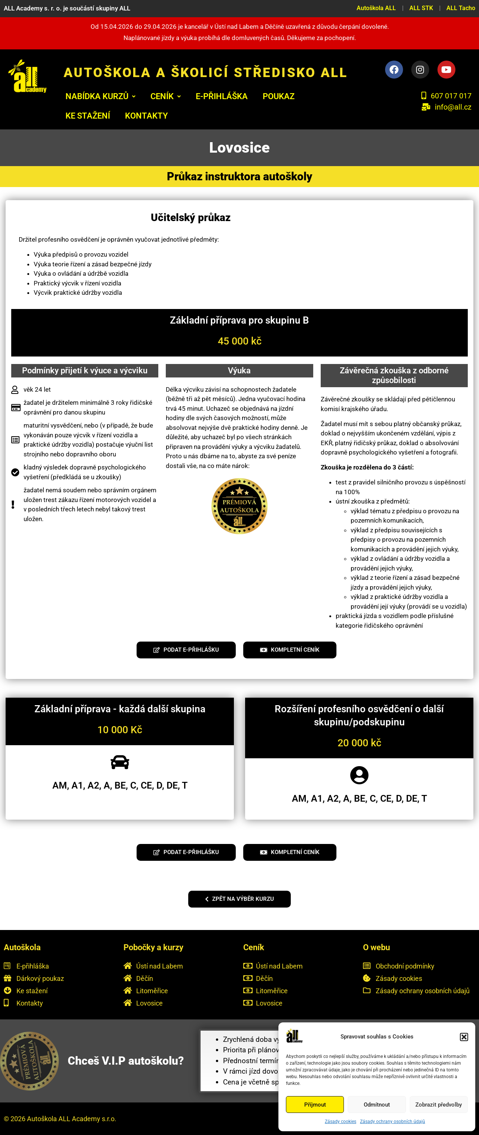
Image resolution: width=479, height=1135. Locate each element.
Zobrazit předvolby (438, 1104)
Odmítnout (377, 1104)
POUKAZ (279, 96)
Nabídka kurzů (100, 96)
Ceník (165, 96)
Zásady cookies (340, 1121)
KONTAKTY (146, 115)
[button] (464, 1037)
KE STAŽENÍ (87, 115)
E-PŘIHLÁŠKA (222, 96)
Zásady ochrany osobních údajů (392, 1121)
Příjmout (315, 1104)
